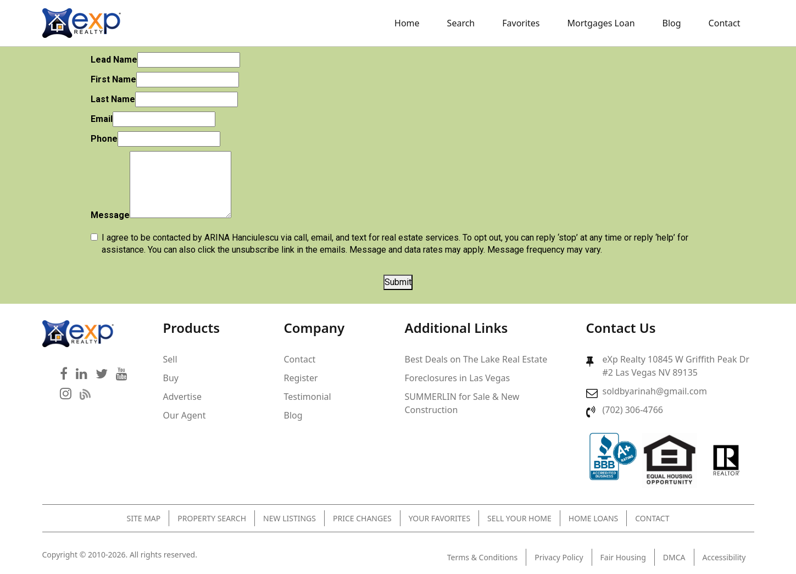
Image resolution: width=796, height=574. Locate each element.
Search (461, 23)
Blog (672, 23)
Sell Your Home (519, 518)
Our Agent (184, 415)
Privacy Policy (559, 557)
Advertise (182, 397)
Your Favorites (439, 518)
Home (407, 23)
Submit (398, 282)
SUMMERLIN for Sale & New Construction (462, 403)
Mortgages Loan (601, 23)
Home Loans (593, 518)
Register (301, 378)
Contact (725, 23)
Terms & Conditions (482, 557)
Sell (170, 359)
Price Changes (362, 518)
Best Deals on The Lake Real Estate (476, 359)
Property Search (211, 518)
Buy (171, 378)
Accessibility (724, 557)
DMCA (674, 557)
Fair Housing (623, 557)
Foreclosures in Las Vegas (457, 378)
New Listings (289, 518)
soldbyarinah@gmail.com (655, 391)
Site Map (144, 518)
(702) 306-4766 (633, 410)
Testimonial (307, 397)
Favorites (520, 23)
